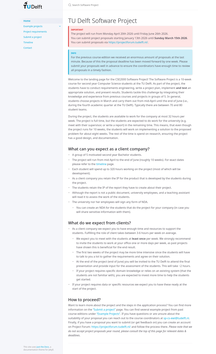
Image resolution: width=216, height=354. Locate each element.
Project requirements (35, 31)
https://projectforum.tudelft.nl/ (128, 42)
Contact (27, 47)
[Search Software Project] (108, 5)
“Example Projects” (108, 314)
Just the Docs (43, 346)
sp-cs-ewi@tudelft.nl (176, 318)
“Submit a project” (104, 309)
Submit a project (32, 37)
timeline (101, 164)
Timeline (28, 42)
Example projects (32, 26)
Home (26, 20)
